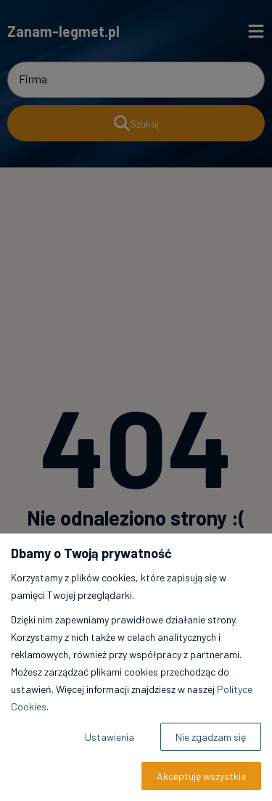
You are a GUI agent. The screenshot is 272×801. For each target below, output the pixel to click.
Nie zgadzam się (211, 737)
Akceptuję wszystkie (201, 776)
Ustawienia (109, 737)
